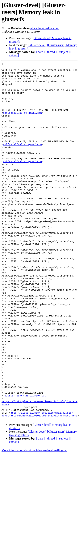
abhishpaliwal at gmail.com (22, 123)
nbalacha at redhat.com (44, 28)
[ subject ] (63, 52)
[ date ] (40, 52)
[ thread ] (51, 52)
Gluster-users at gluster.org (25, 462)
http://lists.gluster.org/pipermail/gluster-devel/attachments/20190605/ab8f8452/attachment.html (39, 484)
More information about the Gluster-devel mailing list (34, 521)
